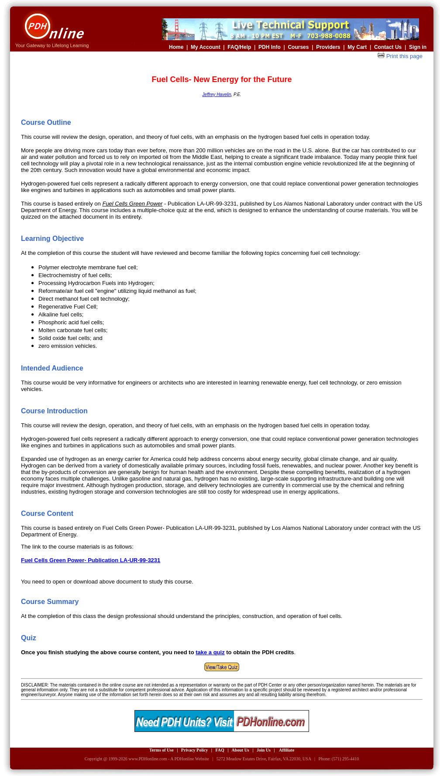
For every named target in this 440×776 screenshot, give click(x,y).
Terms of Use (161, 750)
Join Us (264, 750)
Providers (328, 47)
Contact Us (388, 47)
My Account (205, 47)
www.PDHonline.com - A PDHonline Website (168, 758)
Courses (298, 47)
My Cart (357, 47)
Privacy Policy (194, 750)
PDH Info (269, 47)
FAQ (219, 750)
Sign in (417, 47)
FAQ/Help (239, 47)
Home (176, 47)
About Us (240, 750)
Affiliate (286, 750)
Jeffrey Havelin (216, 94)
